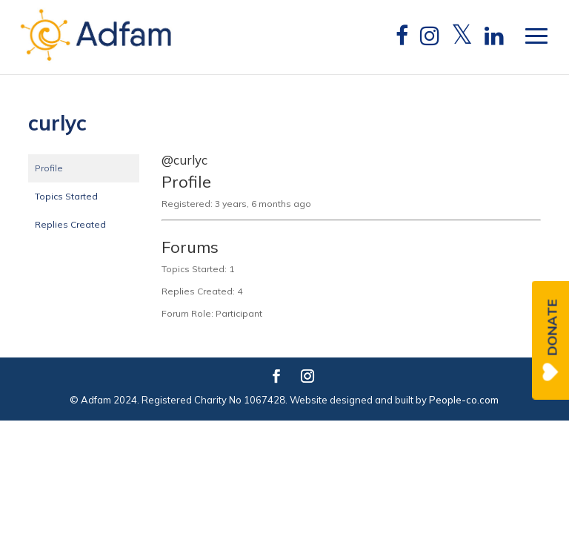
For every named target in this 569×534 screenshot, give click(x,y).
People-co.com (464, 400)
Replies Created (70, 224)
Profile (49, 168)
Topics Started (66, 196)
